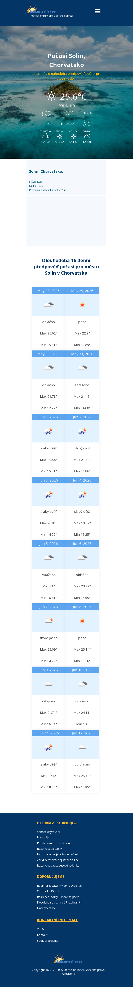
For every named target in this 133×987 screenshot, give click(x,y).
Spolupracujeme (47, 941)
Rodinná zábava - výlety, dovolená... (59, 886)
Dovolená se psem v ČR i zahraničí (59, 902)
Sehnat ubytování (48, 832)
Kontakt (42, 935)
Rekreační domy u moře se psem (58, 897)
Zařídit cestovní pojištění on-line (58, 860)
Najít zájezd (44, 837)
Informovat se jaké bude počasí (57, 854)
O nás (41, 929)
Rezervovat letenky (49, 849)
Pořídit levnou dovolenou (53, 843)
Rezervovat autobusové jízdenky (58, 865)
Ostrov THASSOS (48, 891)
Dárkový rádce (46, 908)
